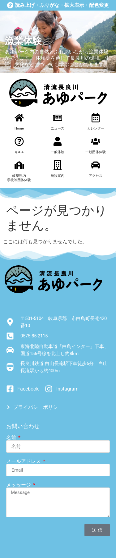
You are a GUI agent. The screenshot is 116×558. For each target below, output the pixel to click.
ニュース (57, 128)
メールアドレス (24, 461)
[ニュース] (57, 117)
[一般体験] (57, 141)
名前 (11, 437)
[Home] (19, 117)
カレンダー (95, 128)
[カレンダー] (95, 117)
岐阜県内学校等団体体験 (19, 178)
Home (19, 128)
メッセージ (19, 485)
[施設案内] (57, 165)
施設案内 (57, 176)
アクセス (95, 176)
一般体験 (57, 152)
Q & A (19, 152)
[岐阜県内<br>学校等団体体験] (19, 165)
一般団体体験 (95, 152)
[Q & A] (19, 141)
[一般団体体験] (95, 141)
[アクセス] (95, 165)
